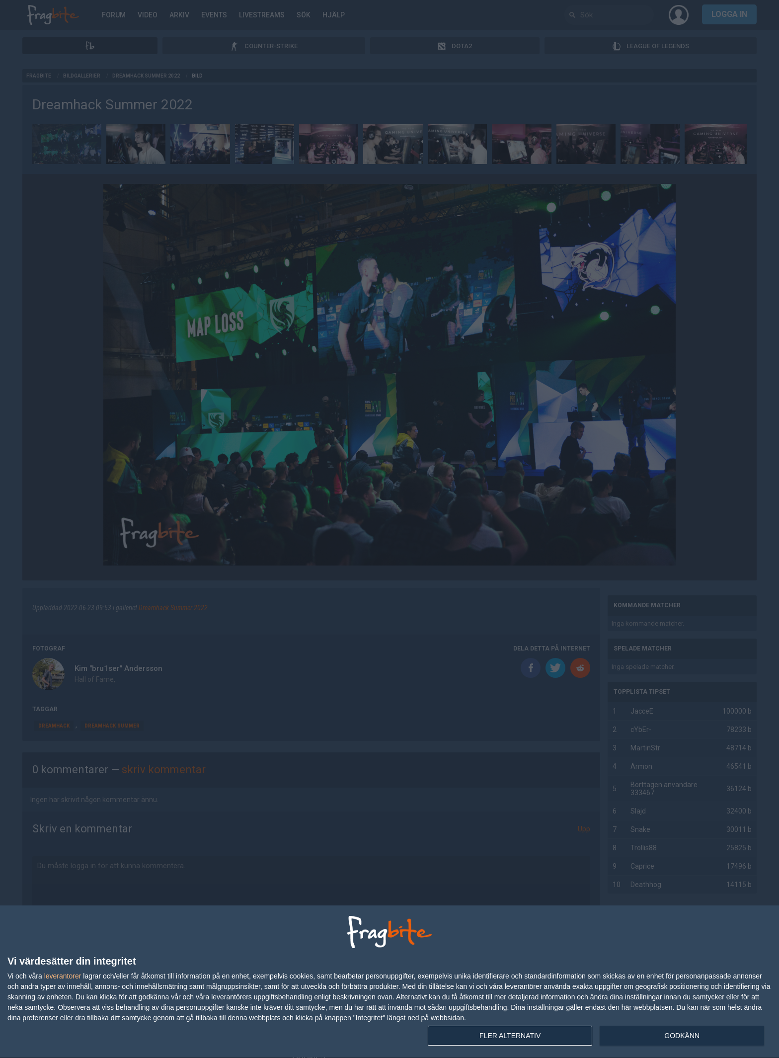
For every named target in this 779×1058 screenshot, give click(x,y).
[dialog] (389, 982)
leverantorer (62, 976)
